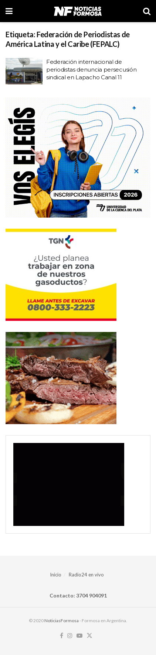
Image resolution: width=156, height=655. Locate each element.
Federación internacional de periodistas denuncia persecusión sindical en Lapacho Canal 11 (91, 69)
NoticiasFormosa (61, 620)
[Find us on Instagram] (69, 636)
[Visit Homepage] (78, 11)
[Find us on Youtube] (79, 636)
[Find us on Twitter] (89, 636)
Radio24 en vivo (86, 575)
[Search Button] (146, 11)
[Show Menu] (9, 11)
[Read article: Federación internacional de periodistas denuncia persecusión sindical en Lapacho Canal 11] (24, 71)
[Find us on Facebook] (61, 636)
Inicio (55, 575)
